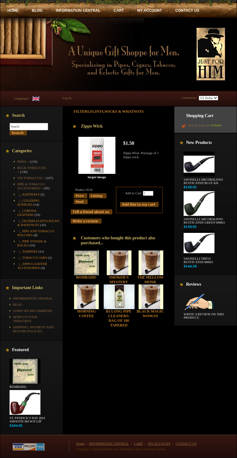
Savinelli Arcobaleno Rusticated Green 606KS (204, 219)
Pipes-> (23, 161)
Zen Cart (140, 449)
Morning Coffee (86, 313)
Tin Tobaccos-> (31, 178)
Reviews (193, 284)
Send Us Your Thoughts (25, 319)
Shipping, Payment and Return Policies (33, 329)
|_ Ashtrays (28, 194)
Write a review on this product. (204, 314)
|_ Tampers (27, 251)
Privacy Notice (156, 449)
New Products (199, 142)
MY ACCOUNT (149, 10)
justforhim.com (109, 449)
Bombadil (25, 385)
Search (18, 115)
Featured (20, 349)
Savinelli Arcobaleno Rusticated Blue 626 (203, 180)
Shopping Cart (199, 115)
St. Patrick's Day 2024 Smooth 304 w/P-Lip (27, 418)
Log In (67, 98)
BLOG (37, 10)
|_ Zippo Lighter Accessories (32, 266)
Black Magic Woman (150, 313)
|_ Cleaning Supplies (28, 202)
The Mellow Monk (150, 279)
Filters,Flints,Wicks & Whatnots (109, 111)
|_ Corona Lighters (26, 212)
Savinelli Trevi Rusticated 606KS (199, 259)
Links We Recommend (32, 311)
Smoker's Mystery (118, 279)
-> (31, 186)
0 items (216, 125)
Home (80, 443)
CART (119, 10)
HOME (13, 10)
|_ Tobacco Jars (32, 257)
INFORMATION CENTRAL (78, 10)
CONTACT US (187, 10)
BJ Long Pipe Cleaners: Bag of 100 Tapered (119, 318)
